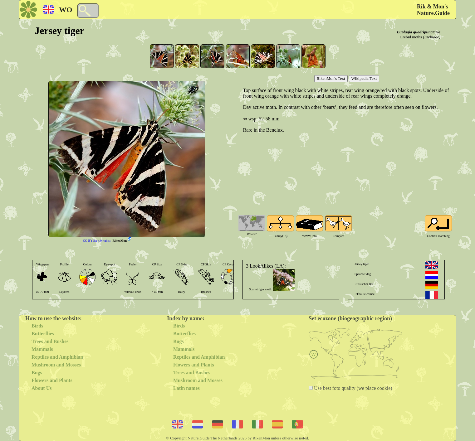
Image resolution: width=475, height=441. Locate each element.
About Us (41, 388)
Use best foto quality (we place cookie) (352, 388)
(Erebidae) (431, 37)
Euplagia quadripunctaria (418, 32)
